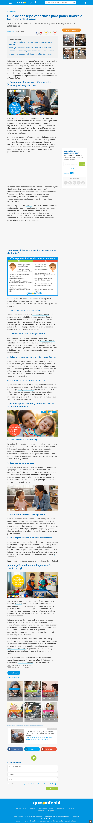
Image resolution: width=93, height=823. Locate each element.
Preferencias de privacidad (23, 784)
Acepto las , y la (32, 784)
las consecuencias (28, 521)
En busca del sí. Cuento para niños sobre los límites (14, 716)
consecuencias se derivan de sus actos (26, 147)
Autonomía (19, 725)
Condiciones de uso (36, 784)
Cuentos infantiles (14, 711)
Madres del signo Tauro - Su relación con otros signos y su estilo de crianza (68, 52)
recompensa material (48, 472)
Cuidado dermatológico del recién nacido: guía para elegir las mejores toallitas (69, 39)
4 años (14, 118)
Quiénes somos (21, 808)
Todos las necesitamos (16, 648)
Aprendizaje (11, 725)
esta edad (18, 603)
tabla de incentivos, (47, 340)
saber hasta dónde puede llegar (38, 68)
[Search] (74, 2)
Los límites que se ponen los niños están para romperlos (32, 716)
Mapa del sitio (52, 811)
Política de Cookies (49, 784)
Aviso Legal (60, 808)
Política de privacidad (46, 808)
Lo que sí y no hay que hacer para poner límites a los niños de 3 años (15, 695)
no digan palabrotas (26, 389)
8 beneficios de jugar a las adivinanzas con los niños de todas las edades (80, 40)
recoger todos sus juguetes (43, 456)
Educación (11, 12)
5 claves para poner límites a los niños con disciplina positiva (49, 716)
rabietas (29, 205)
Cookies (32, 808)
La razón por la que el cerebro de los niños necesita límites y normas (32, 696)
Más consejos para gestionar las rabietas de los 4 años (35, 561)
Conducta (29, 711)
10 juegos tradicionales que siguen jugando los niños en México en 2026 (80, 52)
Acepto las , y (74, 171)
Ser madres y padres (36, 725)
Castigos (26, 725)
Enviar (52, 788)
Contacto (71, 808)
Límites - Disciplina (25, 662)
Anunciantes (40, 811)
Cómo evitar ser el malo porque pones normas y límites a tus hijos (49, 696)
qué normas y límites (40, 314)
